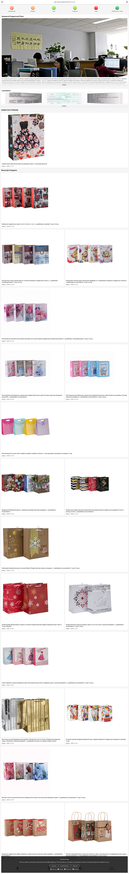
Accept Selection (64, 866)
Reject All (75, 866)
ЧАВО (96, 11)
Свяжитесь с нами (117, 11)
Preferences (68, 869)
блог (53, 11)
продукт (32, 11)
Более (64, 85)
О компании (11, 11)
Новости (75, 11)
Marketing (76, 869)
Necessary (53, 869)
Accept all (54, 866)
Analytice (60, 869)
